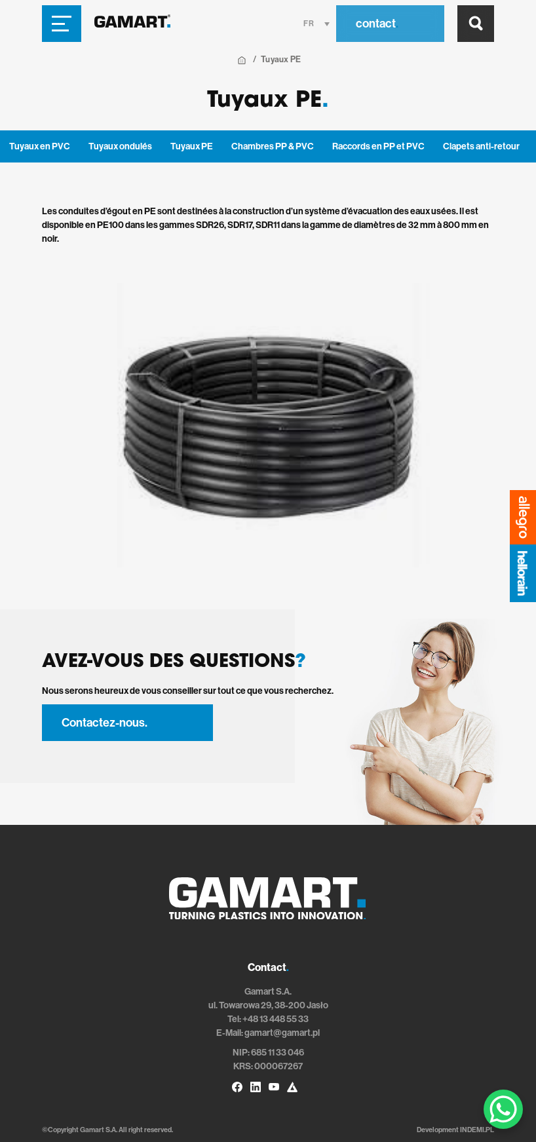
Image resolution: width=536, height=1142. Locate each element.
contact (377, 23)
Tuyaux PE (191, 146)
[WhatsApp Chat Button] (503, 1109)
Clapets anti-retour (481, 146)
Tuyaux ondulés (120, 146)
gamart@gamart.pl (282, 1032)
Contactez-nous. (104, 722)
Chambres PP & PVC (272, 146)
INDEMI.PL (477, 1130)
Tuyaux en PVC (39, 146)
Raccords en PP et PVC (378, 146)
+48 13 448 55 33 (275, 1019)
